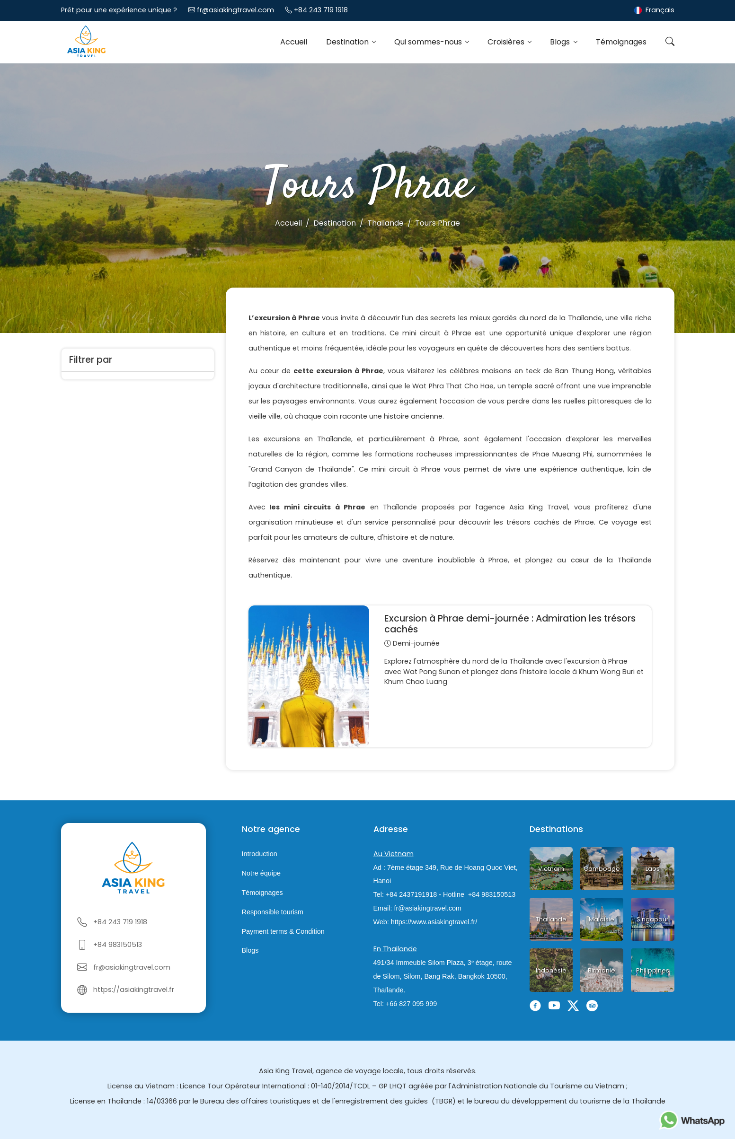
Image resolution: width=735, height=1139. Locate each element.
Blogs (561, 41)
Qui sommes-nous (429, 41)
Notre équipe (261, 873)
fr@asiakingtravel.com (235, 10)
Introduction (259, 854)
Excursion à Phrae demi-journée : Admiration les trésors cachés (510, 624)
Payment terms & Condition (283, 931)
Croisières (506, 41)
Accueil (293, 41)
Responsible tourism (272, 912)
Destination (348, 41)
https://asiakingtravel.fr (133, 989)
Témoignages (621, 41)
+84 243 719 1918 (321, 10)
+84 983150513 (117, 944)
